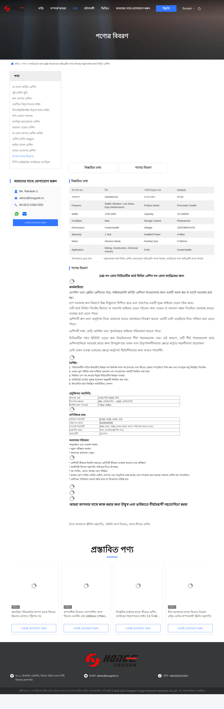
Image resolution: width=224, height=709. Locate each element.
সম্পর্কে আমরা (58, 8)
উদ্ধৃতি (166, 8)
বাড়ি (40, 8)
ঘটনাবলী (89, 8)
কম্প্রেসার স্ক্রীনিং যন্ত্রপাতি (89, 524)
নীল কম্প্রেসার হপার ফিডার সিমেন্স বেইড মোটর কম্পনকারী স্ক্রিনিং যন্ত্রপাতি (189, 614)
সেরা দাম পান (160, 150)
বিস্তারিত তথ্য (92, 167)
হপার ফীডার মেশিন (139, 524)
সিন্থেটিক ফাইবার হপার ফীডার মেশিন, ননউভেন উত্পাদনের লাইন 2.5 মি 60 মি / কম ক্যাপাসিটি (136, 614)
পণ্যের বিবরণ (143, 167)
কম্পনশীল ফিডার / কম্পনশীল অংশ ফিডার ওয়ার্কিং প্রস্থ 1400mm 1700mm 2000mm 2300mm (85, 614)
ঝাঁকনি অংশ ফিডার (116, 524)
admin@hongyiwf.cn (31, 198)
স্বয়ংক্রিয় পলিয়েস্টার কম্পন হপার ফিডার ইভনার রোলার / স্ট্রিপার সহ (34, 614)
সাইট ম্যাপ (24, 690)
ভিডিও (105, 8)
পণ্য (75, 8)
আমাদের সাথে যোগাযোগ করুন (133, 8)
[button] (18, 594)
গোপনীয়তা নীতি (39, 690)
